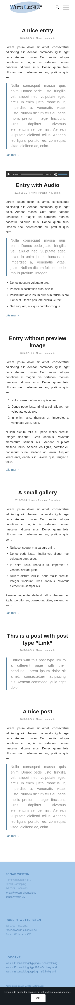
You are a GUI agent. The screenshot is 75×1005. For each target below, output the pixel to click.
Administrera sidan (14, 986)
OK (38, 998)
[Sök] (55, 7)
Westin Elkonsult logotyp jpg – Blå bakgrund (31, 971)
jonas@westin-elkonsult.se (21, 892)
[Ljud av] (55, 174)
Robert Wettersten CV (18, 934)
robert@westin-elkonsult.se (21, 930)
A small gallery (37, 492)
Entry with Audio (37, 185)
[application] (37, 174)
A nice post (37, 711)
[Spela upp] (9, 174)
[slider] (32, 174)
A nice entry (37, 30)
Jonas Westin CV (15, 896)
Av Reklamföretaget (34, 986)
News (39, 38)
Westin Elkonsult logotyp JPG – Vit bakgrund (31, 967)
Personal (42, 192)
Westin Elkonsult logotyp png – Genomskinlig (31, 963)
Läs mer (13, 154)
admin (51, 38)
